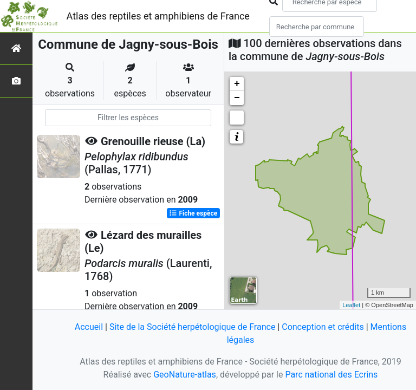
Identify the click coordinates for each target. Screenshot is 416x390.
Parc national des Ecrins (331, 374)
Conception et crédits (323, 327)
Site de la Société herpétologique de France (192, 327)
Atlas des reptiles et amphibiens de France (158, 16)
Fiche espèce (193, 213)
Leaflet (351, 305)
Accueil (89, 327)
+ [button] (237, 83)
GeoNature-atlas (184, 374)
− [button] (237, 98)
